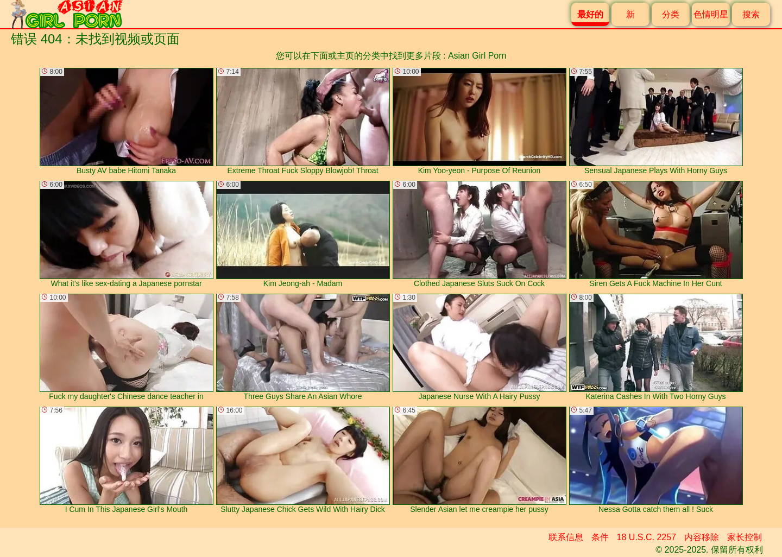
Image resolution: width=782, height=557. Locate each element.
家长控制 (744, 537)
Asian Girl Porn (477, 55)
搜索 (751, 14)
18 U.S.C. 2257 (646, 537)
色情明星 (710, 14)
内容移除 (701, 537)
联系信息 (565, 537)
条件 (600, 537)
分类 (670, 14)
